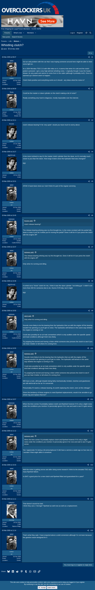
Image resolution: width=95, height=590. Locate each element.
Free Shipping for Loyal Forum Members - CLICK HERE (21, 29)
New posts (6, 37)
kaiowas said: (29, 252)
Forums (7, 33)
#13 (92, 465)
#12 (92, 431)
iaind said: (28, 316)
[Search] (90, 33)
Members (30, 33)
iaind (5, 49)
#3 (92, 120)
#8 (92, 281)
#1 (92, 57)
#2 (92, 89)
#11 (92, 399)
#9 (92, 310)
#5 (92, 181)
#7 (92, 247)
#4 (92, 152)
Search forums (17, 37)
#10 (92, 348)
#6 (92, 215)
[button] (23, 33)
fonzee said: (28, 221)
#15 (92, 530)
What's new (18, 33)
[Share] (89, 57)
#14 (92, 499)
